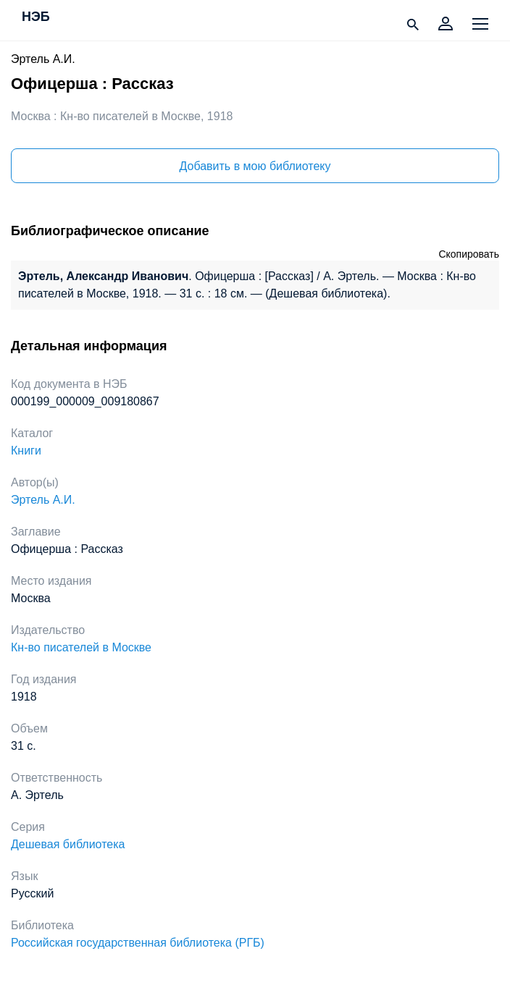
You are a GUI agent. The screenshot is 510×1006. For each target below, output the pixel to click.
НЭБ (36, 17)
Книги (26, 450)
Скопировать (468, 254)
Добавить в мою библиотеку (254, 166)
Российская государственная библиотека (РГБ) (137, 943)
